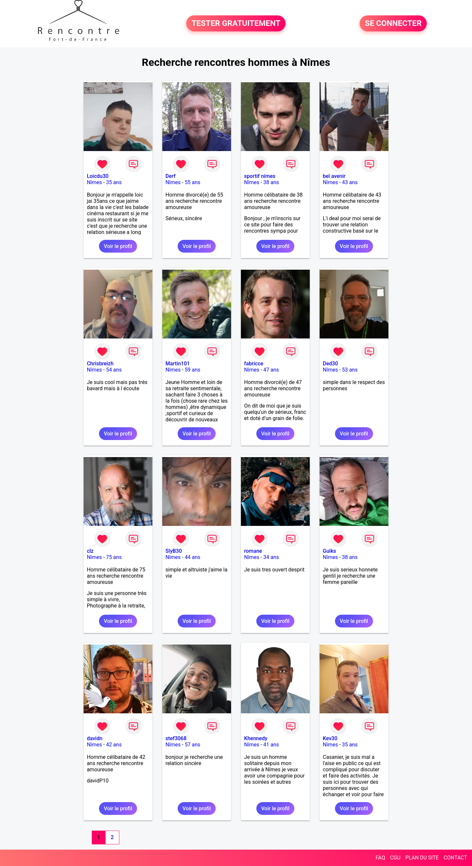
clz (90, 551)
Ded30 (330, 363)
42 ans (114, 744)
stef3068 (176, 738)
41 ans (271, 744)
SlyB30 (174, 551)
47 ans (271, 370)
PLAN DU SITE (422, 858)
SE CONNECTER (393, 23)
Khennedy (255, 738)
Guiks (329, 551)
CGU (395, 858)
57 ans (192, 744)
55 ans (192, 182)
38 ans (271, 182)
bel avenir (334, 176)
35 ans (114, 182)
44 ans (192, 557)
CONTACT (455, 858)
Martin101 (178, 363)
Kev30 (330, 738)
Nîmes (94, 182)
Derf (170, 176)
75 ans (114, 557)
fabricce (253, 363)
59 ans (192, 370)
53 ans (350, 370)
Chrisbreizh (100, 363)
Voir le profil (118, 246)
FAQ (380, 858)
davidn (94, 738)
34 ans (271, 557)
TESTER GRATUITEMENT (235, 23)
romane (253, 551)
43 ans (350, 182)
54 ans (114, 370)
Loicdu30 (97, 176)
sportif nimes (259, 176)
